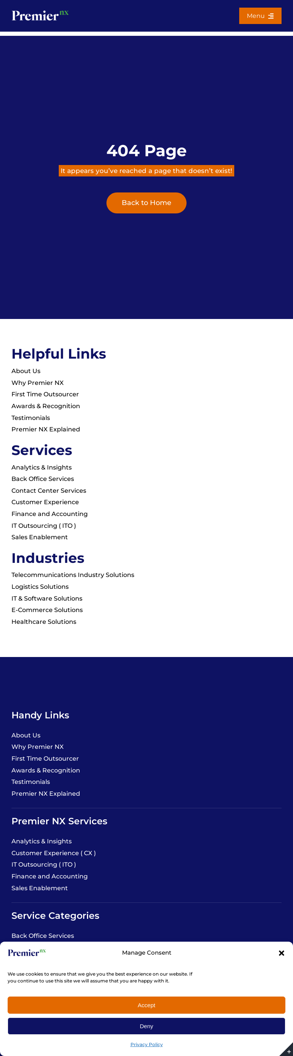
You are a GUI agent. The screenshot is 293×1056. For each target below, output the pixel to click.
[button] (281, 953)
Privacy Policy (146, 1044)
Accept (146, 1005)
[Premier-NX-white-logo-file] (40, 11)
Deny (146, 1026)
